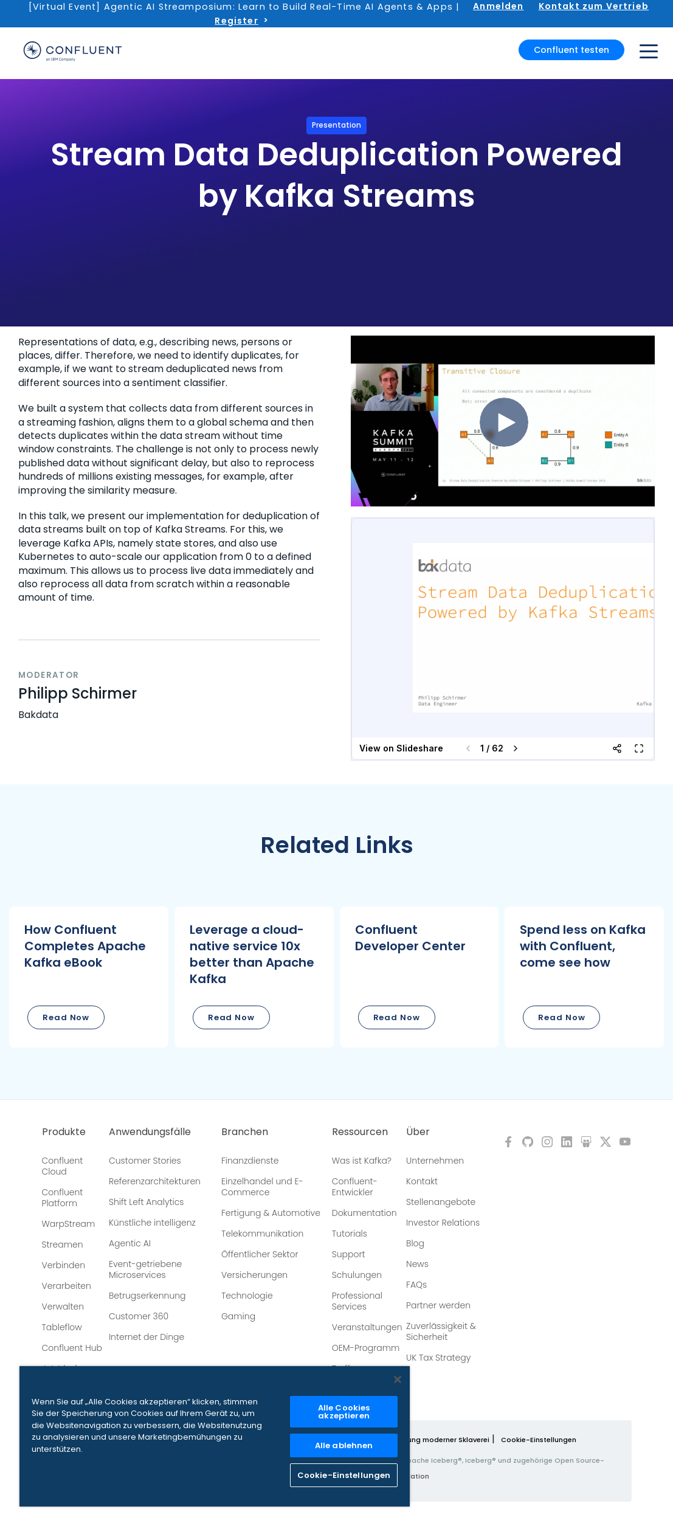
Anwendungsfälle (150, 1132)
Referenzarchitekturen (155, 1181)
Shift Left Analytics (146, 1202)
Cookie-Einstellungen (538, 1440)
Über (418, 1132)
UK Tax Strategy (438, 1358)
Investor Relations (443, 1223)
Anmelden (498, 6)
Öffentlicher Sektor (260, 1254)
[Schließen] (397, 1379)
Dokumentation (364, 1213)
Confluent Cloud (62, 1166)
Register (236, 21)
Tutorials (349, 1233)
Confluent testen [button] (571, 50)
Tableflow (62, 1327)
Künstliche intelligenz (152, 1223)
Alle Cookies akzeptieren (344, 1411)
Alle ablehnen (344, 1445)
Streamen (62, 1244)
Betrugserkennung (147, 1296)
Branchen (244, 1132)
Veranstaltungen (367, 1327)
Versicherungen (254, 1275)
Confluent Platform (62, 1197)
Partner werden (438, 1305)
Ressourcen (360, 1132)
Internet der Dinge (146, 1337)
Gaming (238, 1316)
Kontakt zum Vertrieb (594, 6)
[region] (214, 1436)
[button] (88, 977)
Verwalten (63, 1306)
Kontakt (422, 1181)
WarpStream (68, 1224)
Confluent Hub (72, 1348)
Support (348, 1254)
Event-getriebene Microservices (145, 1269)
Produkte (64, 1132)
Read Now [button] (66, 1017)
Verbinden (64, 1265)
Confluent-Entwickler (355, 1186)
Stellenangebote (440, 1202)
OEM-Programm (366, 1348)
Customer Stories (145, 1161)
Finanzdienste (250, 1161)
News (417, 1264)
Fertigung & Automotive (270, 1213)
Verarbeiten (66, 1286)
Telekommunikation (262, 1233)
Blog (415, 1243)
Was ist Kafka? (362, 1161)
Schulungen (357, 1275)
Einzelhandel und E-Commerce (262, 1186)
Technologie (247, 1296)
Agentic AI (130, 1243)
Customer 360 (138, 1316)
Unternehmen (435, 1161)
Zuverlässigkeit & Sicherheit (441, 1331)
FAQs (416, 1285)
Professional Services (357, 1301)
